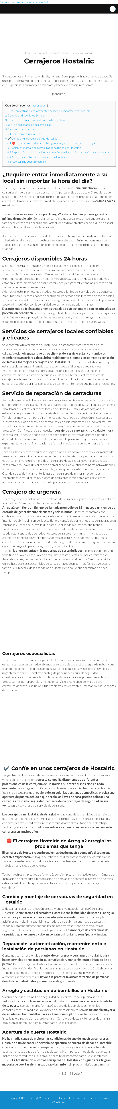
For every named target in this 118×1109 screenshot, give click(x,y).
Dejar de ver (39, 105)
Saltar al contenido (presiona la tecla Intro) (27, 2)
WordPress (59, 1102)
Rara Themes (87, 1098)
